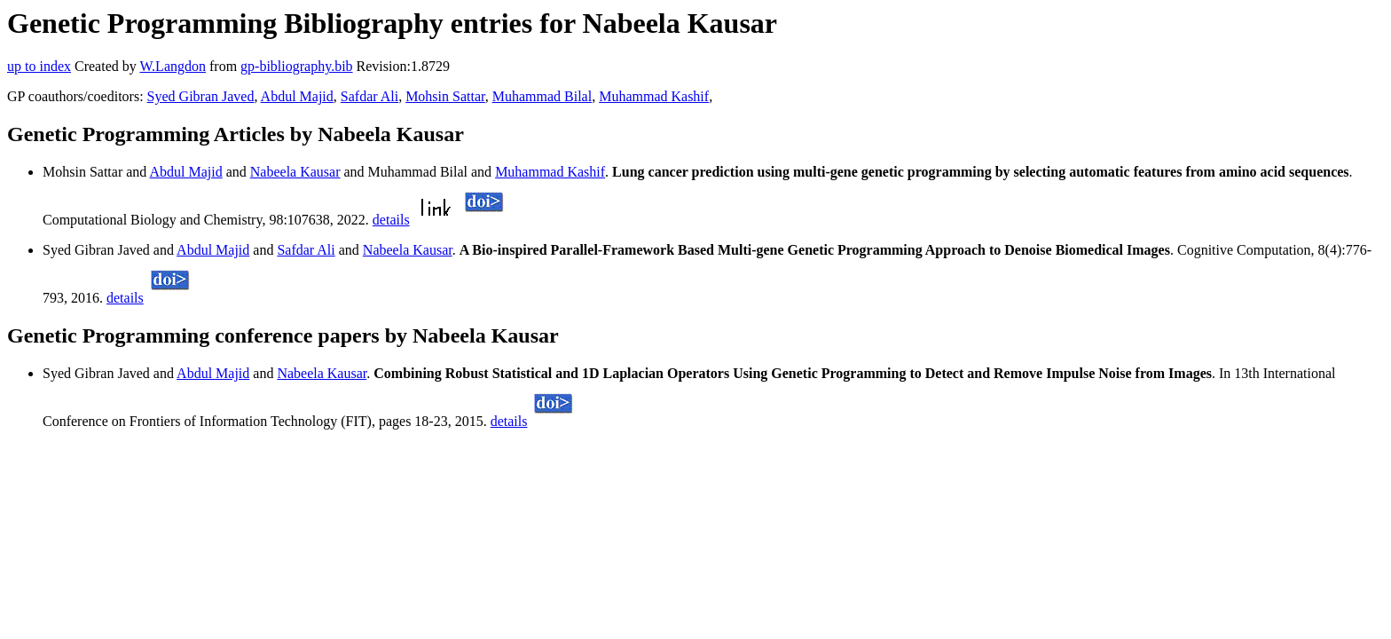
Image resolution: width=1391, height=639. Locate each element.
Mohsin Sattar (445, 96)
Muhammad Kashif (654, 96)
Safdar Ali (369, 96)
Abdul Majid (297, 96)
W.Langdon (172, 66)
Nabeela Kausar (295, 171)
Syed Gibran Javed (201, 96)
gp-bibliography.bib (296, 66)
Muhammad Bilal (542, 96)
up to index (39, 66)
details (391, 219)
